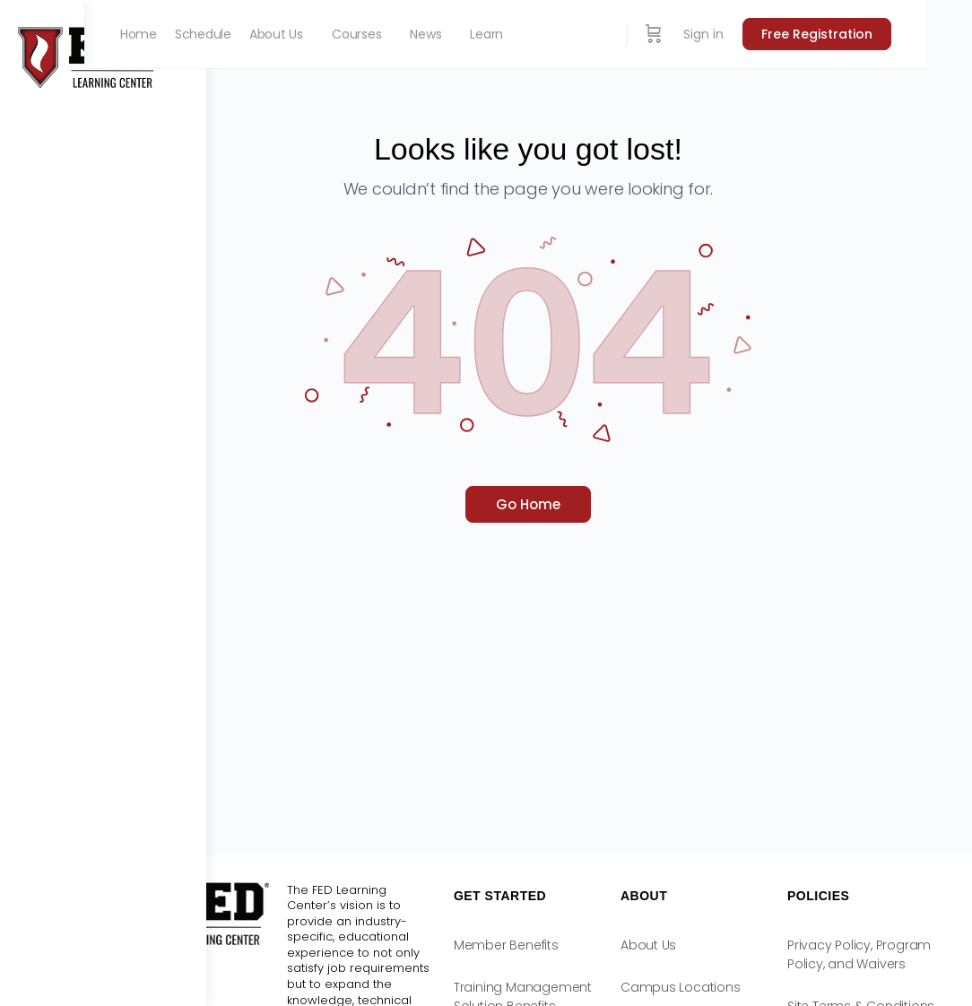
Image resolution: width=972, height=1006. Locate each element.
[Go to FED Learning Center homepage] (89, 56)
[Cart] (698, 34)
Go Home (589, 504)
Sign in (748, 34)
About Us (697, 945)
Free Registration (861, 34)
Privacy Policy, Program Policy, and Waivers (859, 964)
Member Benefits (579, 945)
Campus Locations (729, 987)
